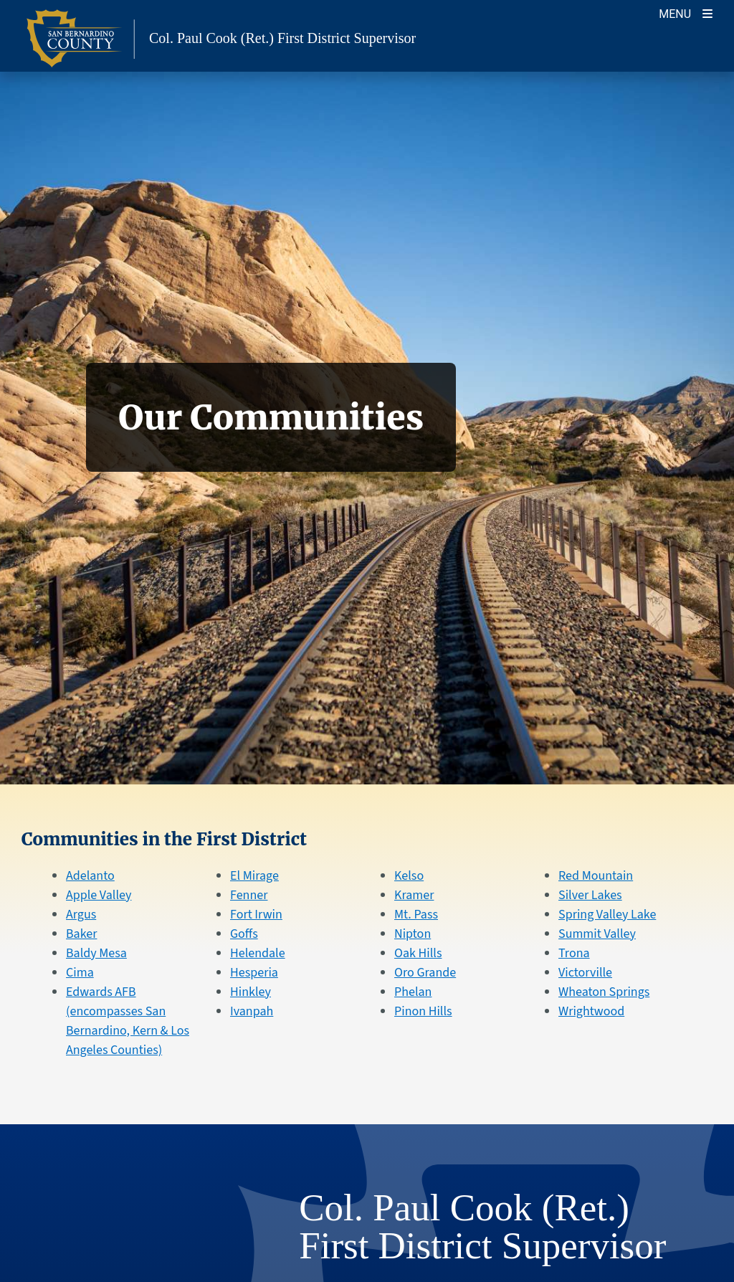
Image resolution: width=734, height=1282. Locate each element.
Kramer (414, 895)
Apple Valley (98, 895)
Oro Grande (425, 973)
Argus (81, 914)
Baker (81, 934)
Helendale (257, 953)
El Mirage (254, 876)
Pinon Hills (423, 1011)
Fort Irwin (256, 914)
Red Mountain (595, 876)
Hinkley (250, 992)
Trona (574, 953)
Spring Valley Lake (607, 914)
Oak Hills (418, 953)
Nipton (412, 934)
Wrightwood (591, 1011)
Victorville (585, 973)
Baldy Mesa (96, 953)
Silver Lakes (590, 895)
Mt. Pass (416, 914)
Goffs (244, 934)
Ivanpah (251, 1011)
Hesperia (254, 973)
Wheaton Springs (603, 992)
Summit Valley (597, 934)
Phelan (413, 992)
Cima (80, 973)
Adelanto (90, 876)
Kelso (409, 876)
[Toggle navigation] (685, 12)
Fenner (248, 895)
